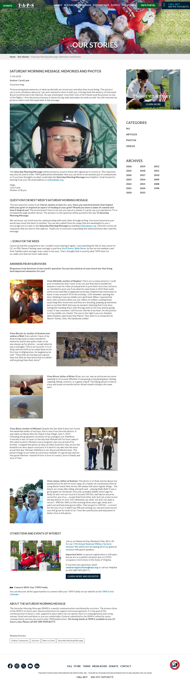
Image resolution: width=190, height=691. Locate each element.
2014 (142, 188)
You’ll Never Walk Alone (74, 248)
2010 (156, 175)
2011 (156, 170)
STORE (77, 666)
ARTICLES (131, 134)
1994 (156, 188)
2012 (156, 166)
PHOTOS (131, 140)
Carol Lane (23, 80)
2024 (129, 175)
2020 (129, 192)
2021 (129, 188)
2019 (142, 166)
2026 (129, 166)
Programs (85, 5)
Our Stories (128, 5)
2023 (129, 179)
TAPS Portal (148, 5)
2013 (142, 192)
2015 (142, 184)
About (58, 5)
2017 (142, 175)
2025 (129, 170)
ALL (128, 128)
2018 (142, 170)
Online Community (19, 640)
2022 (129, 184)
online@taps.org (55, 179)
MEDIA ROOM (99, 666)
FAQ (69, 666)
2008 (156, 184)
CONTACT (125, 666)
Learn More (153, 104)
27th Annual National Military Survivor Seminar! (89, 545)
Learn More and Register (83, 576)
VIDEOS (130, 146)
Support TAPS (101, 5)
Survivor (35, 640)
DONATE (113, 666)
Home (13, 57)
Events (115, 5)
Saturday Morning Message (70, 640)
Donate (7, 5)
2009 (156, 179)
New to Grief (49, 640)
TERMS (86, 666)
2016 (142, 179)
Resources (70, 5)
